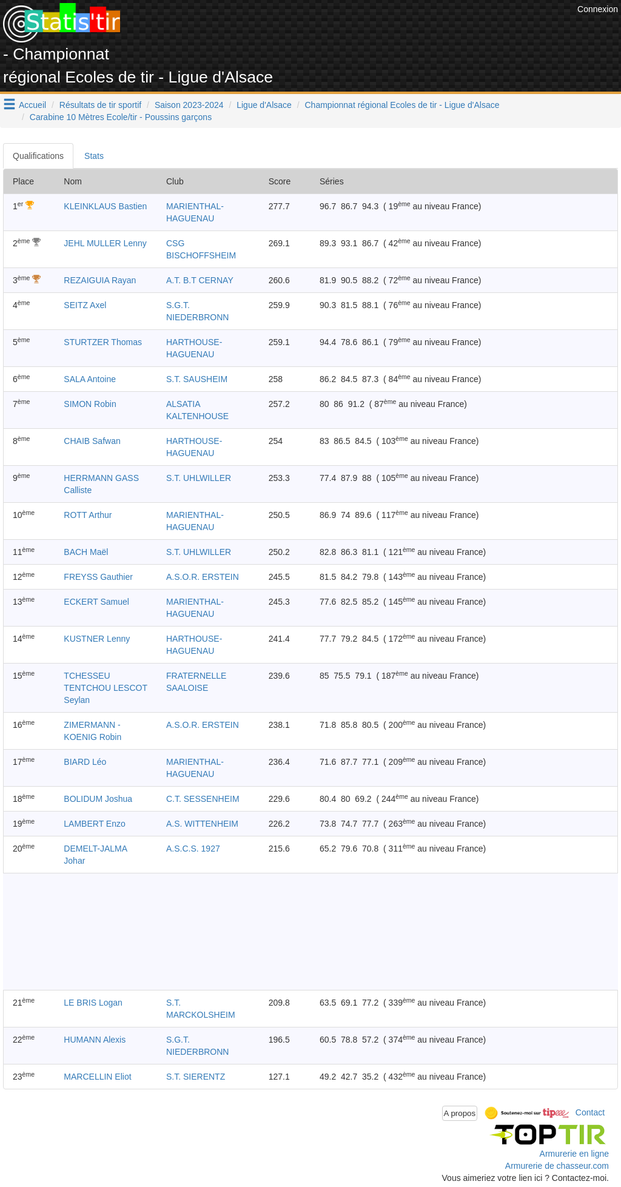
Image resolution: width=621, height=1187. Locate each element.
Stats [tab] (94, 156)
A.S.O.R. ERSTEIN (202, 577)
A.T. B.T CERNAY (199, 280)
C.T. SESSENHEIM (203, 799)
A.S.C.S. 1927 (193, 848)
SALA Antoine (90, 379)
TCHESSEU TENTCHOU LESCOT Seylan (105, 688)
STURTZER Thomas (103, 342)
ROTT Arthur (88, 515)
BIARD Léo (85, 762)
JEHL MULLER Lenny (105, 243)
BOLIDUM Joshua (98, 799)
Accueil (32, 105)
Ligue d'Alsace (264, 105)
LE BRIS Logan (93, 1002)
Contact (590, 1112)
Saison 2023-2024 (189, 105)
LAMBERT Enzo (94, 824)
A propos (460, 1113)
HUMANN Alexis (95, 1039)
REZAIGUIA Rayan (100, 280)
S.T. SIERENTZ (195, 1076)
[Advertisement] (353, 30)
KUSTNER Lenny (97, 639)
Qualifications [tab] (38, 156)
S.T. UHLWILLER (198, 478)
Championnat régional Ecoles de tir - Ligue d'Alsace (402, 105)
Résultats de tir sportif (100, 105)
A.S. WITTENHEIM (202, 824)
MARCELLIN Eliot (97, 1076)
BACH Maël (86, 552)
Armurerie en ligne (574, 1153)
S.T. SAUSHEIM (196, 379)
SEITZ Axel (85, 305)
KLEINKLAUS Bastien (105, 206)
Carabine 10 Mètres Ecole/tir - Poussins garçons (121, 117)
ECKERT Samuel (96, 602)
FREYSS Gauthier (98, 577)
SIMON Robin (90, 404)
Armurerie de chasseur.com (557, 1166)
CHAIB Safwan (92, 441)
